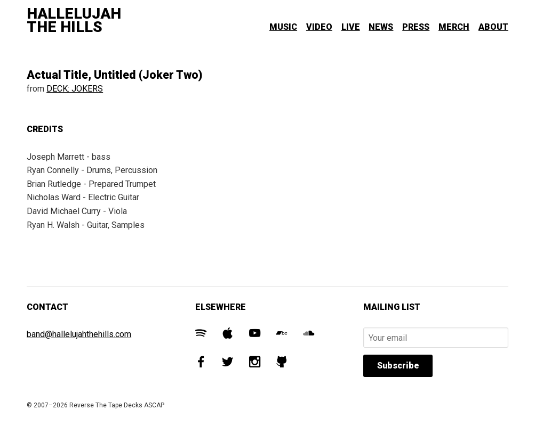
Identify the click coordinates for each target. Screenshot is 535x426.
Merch (453, 27)
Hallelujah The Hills (74, 20)
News (381, 27)
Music (283, 27)
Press (415, 27)
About (493, 27)
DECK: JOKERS (74, 89)
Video (319, 27)
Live (350, 27)
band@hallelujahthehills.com (79, 334)
